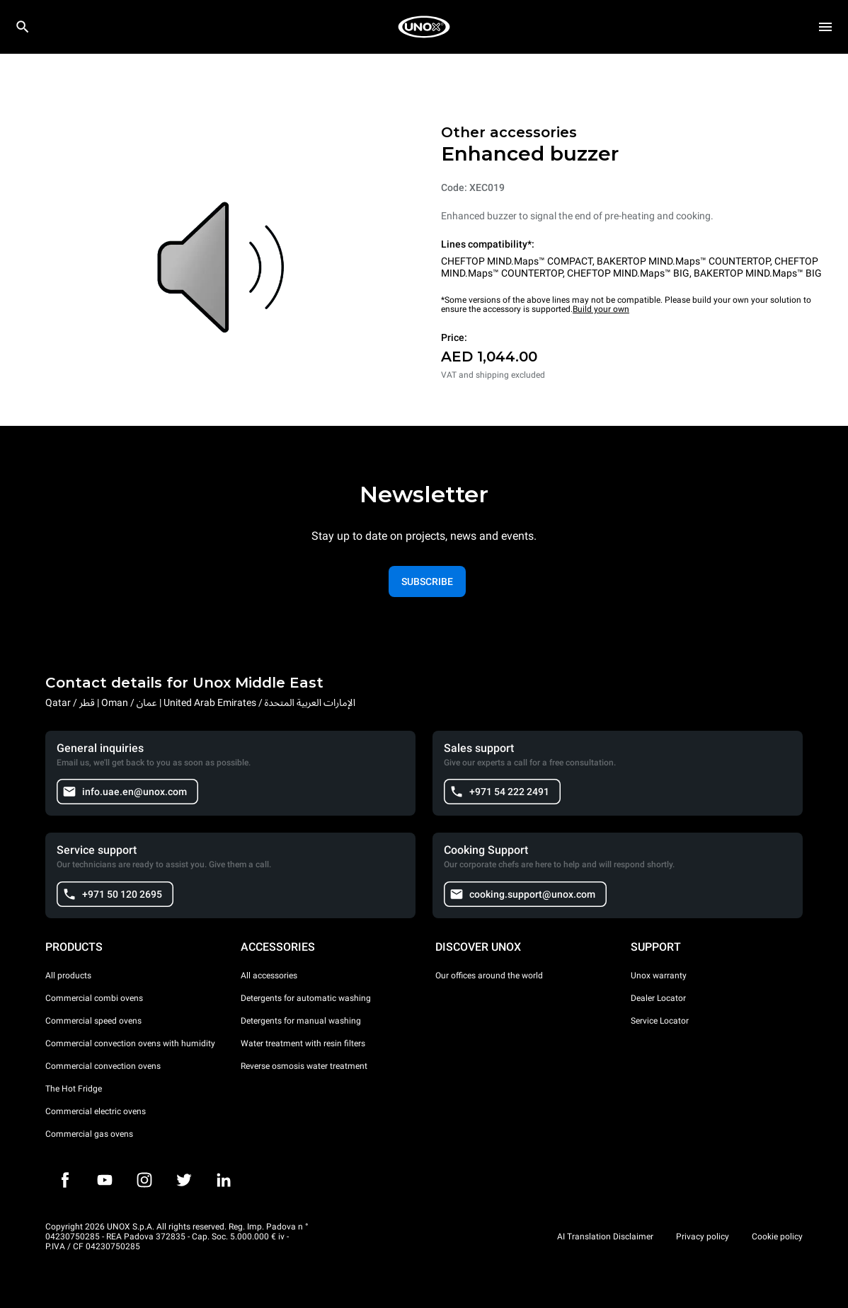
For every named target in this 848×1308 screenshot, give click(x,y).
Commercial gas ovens (89, 1134)
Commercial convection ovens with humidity (130, 1043)
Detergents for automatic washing (306, 998)
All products (68, 975)
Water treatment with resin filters (303, 1043)
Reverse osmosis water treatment (304, 1066)
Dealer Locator (658, 998)
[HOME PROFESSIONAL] (424, 27)
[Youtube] (105, 1180)
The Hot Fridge (73, 1089)
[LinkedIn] (223, 1180)
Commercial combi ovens (94, 998)
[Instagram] (144, 1180)
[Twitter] (184, 1180)
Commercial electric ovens (95, 1111)
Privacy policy (702, 1237)
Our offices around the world (489, 975)
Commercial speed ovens (93, 1021)
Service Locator (660, 1021)
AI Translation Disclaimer (605, 1237)
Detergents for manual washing (301, 1021)
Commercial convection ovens (103, 1066)
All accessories (269, 975)
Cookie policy (777, 1237)
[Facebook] (65, 1180)
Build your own (601, 309)
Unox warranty (659, 975)
